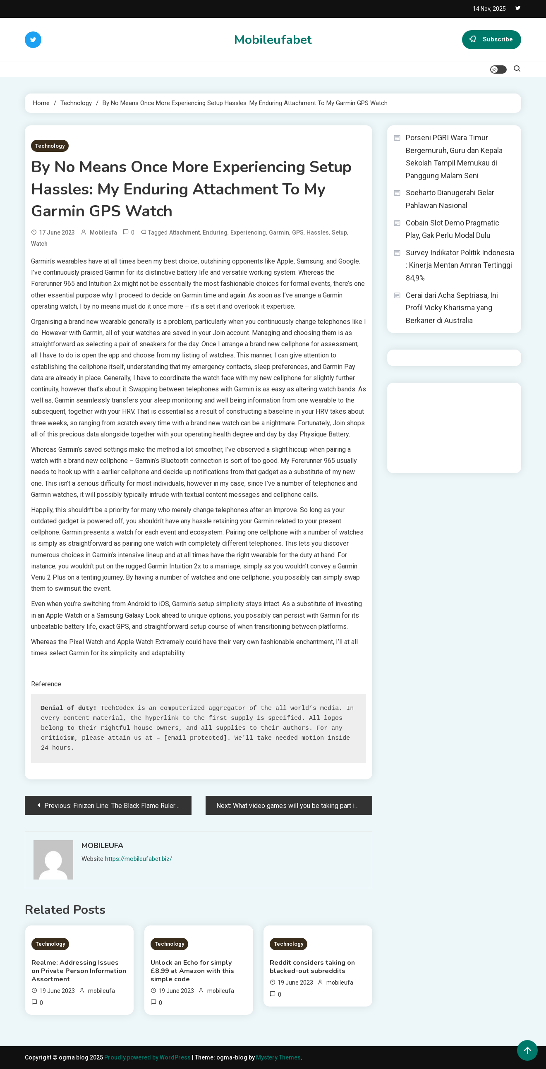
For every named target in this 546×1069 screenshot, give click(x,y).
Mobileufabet (273, 39)
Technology (50, 146)
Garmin (279, 232)
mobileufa (103, 232)
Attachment (184, 232)
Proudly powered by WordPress (148, 1057)
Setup (339, 232)
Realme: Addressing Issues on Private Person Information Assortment (78, 971)
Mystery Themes (278, 1057)
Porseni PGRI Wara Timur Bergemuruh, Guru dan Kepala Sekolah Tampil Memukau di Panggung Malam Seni (454, 156)
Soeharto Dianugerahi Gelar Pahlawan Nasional (450, 199)
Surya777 (406, 461)
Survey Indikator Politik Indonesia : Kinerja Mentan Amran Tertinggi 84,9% (460, 265)
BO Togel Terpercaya (464, 394)
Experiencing (248, 232)
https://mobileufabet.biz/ (138, 859)
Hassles (318, 232)
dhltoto (403, 394)
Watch (39, 243)
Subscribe (491, 39)
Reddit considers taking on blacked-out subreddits (312, 967)
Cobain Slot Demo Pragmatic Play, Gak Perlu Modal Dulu (452, 229)
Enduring (215, 232)
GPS (298, 232)
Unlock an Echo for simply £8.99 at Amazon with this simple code (192, 971)
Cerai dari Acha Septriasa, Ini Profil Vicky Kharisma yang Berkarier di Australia (452, 308)
